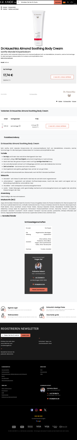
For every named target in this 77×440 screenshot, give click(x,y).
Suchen (58, 2)
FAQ (41, 370)
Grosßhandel (5, 378)
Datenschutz (5, 395)
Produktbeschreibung (11, 137)
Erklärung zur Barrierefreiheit (9, 397)
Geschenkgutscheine (7, 380)
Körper (5, 7)
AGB (3, 393)
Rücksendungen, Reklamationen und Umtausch (14, 374)
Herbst (5, 9)
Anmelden (25, 335)
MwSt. (3, 376)
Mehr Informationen (7, 58)
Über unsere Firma (6, 388)
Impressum (5, 390)
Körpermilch (12, 7)
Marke (60, 101)
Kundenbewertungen (38, 418)
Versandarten (5, 370)
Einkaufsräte (43, 372)
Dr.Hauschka (33, 94)
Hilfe (41, 374)
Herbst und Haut (14, 9)
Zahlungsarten (5, 372)
